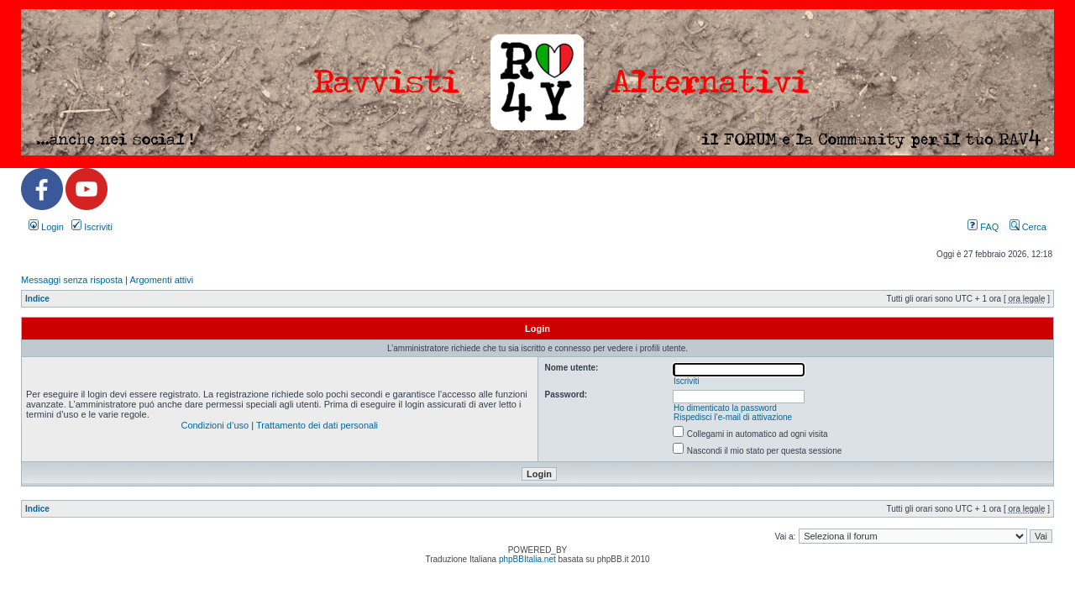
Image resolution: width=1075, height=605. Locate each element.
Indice (37, 298)
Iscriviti (92, 227)
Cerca (1027, 227)
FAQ (983, 227)
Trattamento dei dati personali (317, 425)
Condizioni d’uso (215, 425)
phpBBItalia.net (527, 559)
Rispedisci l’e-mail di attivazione (733, 417)
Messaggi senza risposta (72, 280)
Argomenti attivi (161, 280)
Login (46, 227)
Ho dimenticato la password (725, 408)
